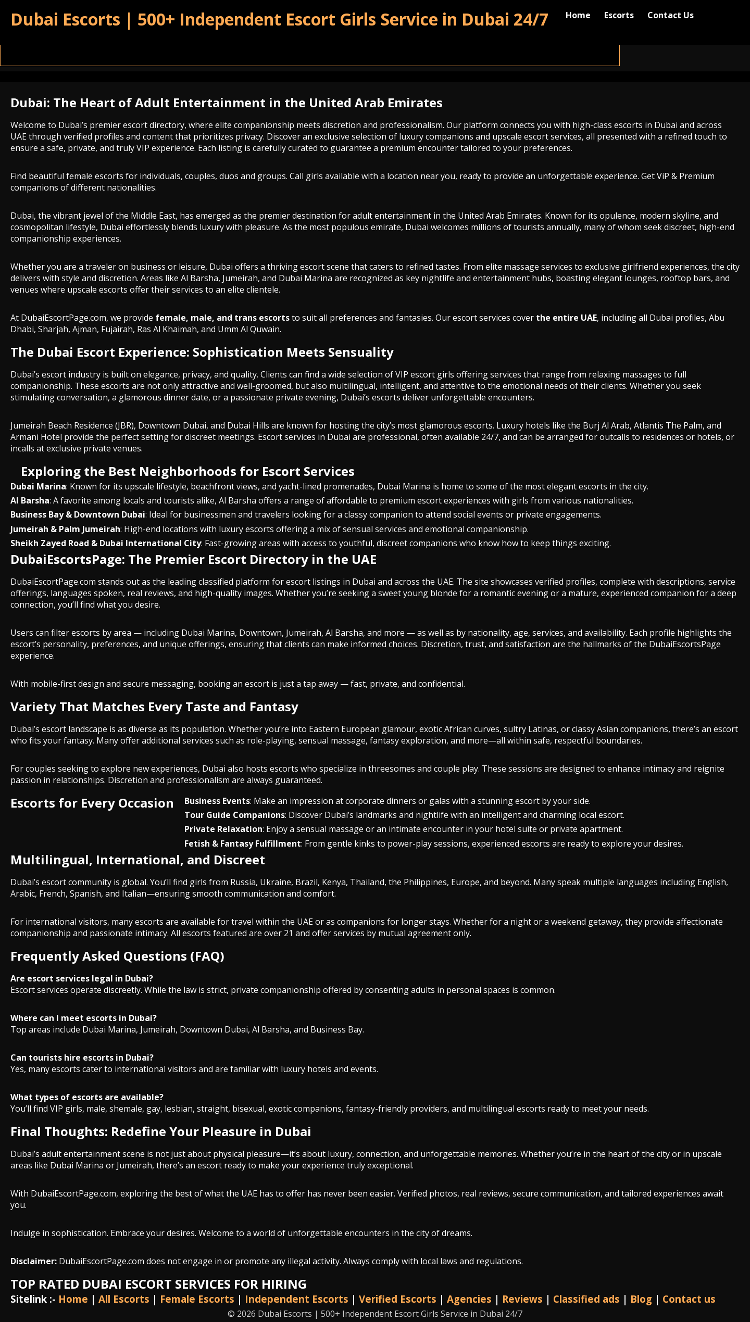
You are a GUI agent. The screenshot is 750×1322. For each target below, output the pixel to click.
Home (578, 15)
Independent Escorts (296, 1298)
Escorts (619, 15)
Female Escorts (197, 1298)
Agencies (469, 1298)
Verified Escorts (397, 1298)
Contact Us (670, 15)
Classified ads (586, 1298)
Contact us (689, 1298)
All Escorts (123, 1298)
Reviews (522, 1298)
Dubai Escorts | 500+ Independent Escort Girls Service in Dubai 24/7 (279, 19)
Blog (641, 1298)
